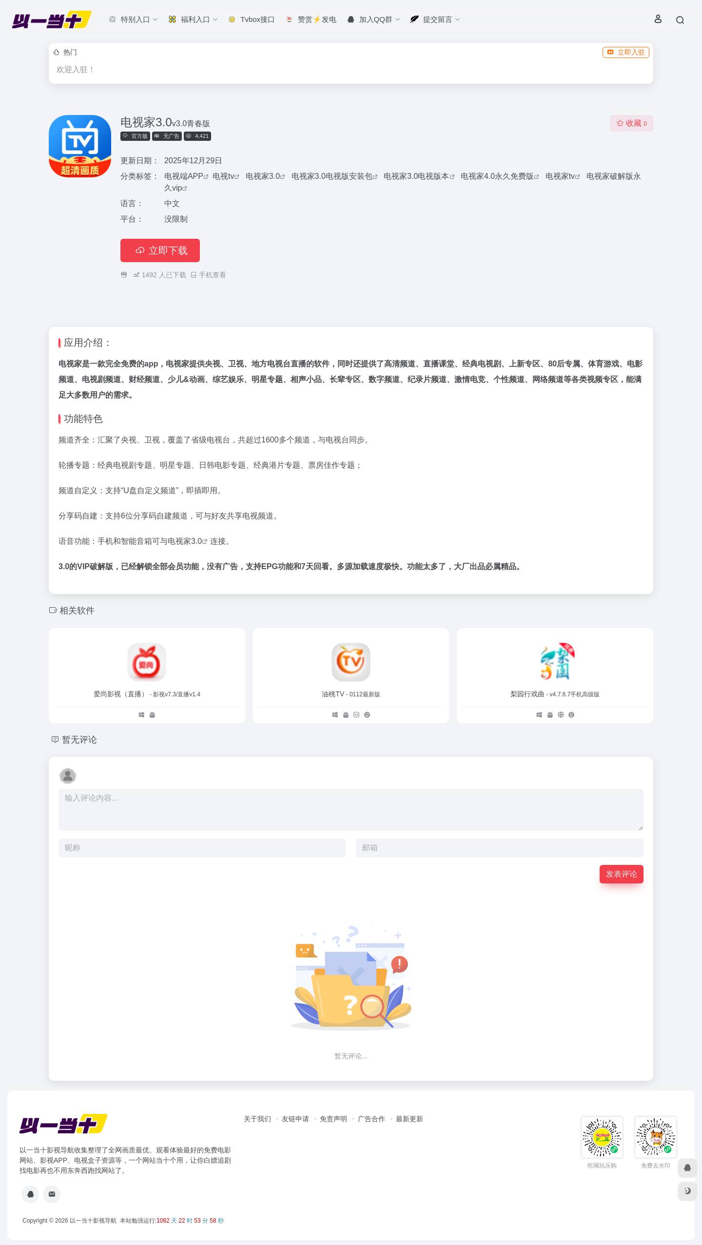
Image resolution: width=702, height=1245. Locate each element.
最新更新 (409, 1119)
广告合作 (371, 1119)
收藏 (631, 123)
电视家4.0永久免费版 (497, 176)
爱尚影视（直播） (147, 694)
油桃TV (351, 694)
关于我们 (257, 1119)
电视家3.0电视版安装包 (332, 176)
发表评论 (621, 874)
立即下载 (160, 250)
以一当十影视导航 (93, 1220)
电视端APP (183, 176)
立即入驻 (626, 52)
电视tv (223, 176)
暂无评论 (79, 740)
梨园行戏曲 (555, 694)
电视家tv (560, 176)
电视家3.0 (263, 176)
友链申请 (295, 1119)
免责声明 (333, 1119)
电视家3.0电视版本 (416, 176)
